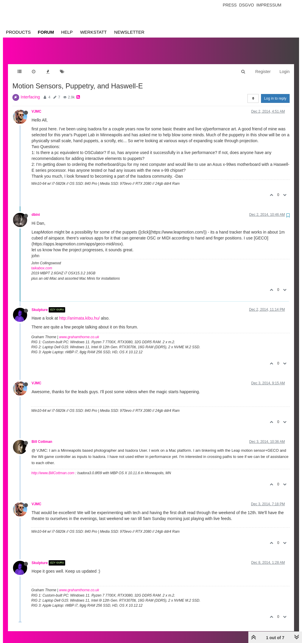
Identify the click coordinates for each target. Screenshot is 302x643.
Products (18, 32)
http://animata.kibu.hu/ (79, 312)
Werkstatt (93, 32)
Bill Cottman (42, 436)
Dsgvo (246, 5)
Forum (46, 32)
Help (67, 32)
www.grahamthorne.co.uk (79, 331)
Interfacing (30, 91)
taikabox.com (41, 262)
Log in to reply (275, 92)
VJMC (36, 105)
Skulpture (40, 304)
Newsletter (129, 32)
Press (230, 5)
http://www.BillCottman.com (52, 467)
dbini (36, 209)
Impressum (268, 5)
